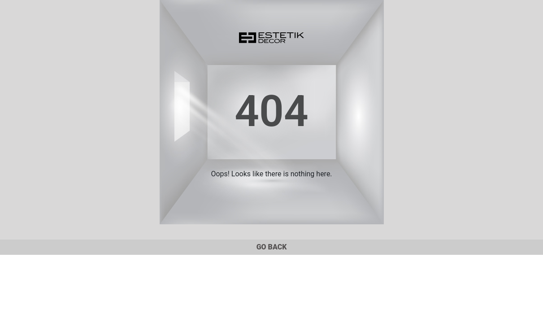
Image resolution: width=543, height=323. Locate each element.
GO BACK (271, 247)
